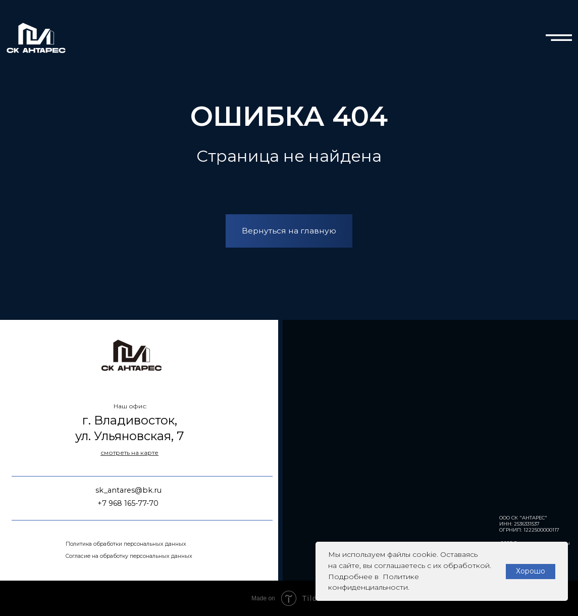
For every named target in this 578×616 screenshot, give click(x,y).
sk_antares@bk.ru (128, 490)
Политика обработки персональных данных (126, 544)
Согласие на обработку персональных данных (129, 556)
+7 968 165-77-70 (128, 503)
